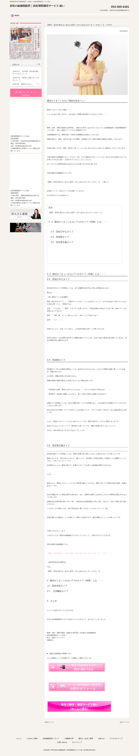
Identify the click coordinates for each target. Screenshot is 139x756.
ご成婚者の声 (69, 738)
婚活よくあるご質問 (85, 738)
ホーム (18, 738)
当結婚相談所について (51, 738)
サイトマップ (77, 742)
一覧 (38, 64)
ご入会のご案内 (32, 738)
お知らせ (101, 738)
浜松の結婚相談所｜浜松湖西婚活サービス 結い (37, 5)
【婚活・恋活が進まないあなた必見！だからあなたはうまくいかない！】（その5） (77, 553)
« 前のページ (49, 722)
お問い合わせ (62, 742)
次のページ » (124, 722)
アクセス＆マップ (116, 738)
